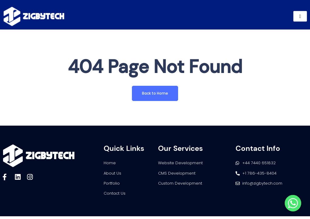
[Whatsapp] (293, 203)
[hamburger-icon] (300, 16)
